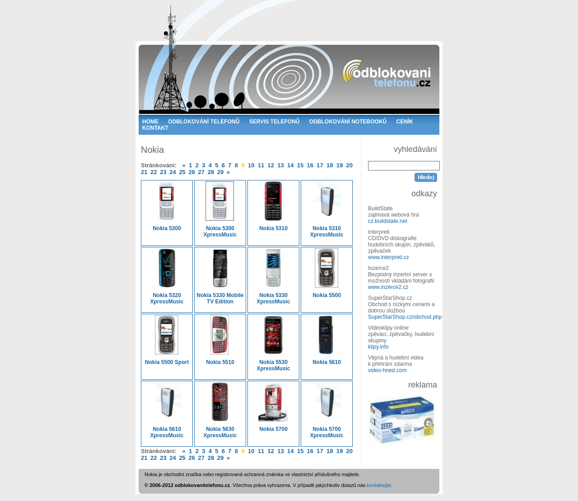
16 (310, 165)
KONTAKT (155, 128)
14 (290, 165)
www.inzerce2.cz (388, 287)
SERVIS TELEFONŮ (274, 121)
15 (300, 165)
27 (201, 172)
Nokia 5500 (326, 273)
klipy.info (378, 347)
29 (220, 172)
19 (339, 165)
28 (211, 172)
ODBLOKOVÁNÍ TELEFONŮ (203, 121)
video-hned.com (387, 370)
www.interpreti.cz (388, 257)
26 (191, 172)
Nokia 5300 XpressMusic (220, 209)
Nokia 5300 (166, 206)
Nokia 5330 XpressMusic (273, 276)
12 (270, 165)
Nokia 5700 (273, 407)
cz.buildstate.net (387, 221)
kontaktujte (379, 485)
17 (320, 165)
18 (329, 165)
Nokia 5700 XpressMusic (326, 410)
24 (172, 172)
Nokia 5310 (273, 206)
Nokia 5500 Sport (166, 340)
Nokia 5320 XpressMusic (166, 276)
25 (182, 172)
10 (251, 165)
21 (144, 172)
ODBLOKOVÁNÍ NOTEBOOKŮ (348, 121)
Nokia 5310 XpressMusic (326, 209)
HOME (150, 121)
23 (163, 172)
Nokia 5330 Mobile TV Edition (220, 276)
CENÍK (404, 121)
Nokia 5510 (220, 340)
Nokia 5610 (326, 340)
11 (261, 165)
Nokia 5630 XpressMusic (220, 410)
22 (153, 172)
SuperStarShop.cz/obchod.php (405, 317)
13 (280, 165)
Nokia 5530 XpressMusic (273, 343)
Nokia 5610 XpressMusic (166, 410)
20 (349, 165)
